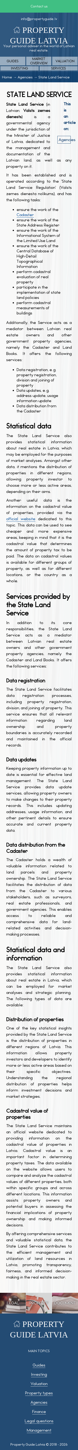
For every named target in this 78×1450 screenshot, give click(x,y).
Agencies (25, 77)
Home (7, 77)
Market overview (38, 61)
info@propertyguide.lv (39, 19)
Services (58, 68)
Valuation (65, 61)
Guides (13, 61)
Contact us (39, 6)
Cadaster (25, 214)
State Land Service (54, 77)
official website (20, 518)
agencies (65, 139)
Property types (39, 1393)
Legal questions (39, 1421)
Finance (39, 1411)
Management (39, 1430)
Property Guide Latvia (27, 1444)
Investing (19, 68)
